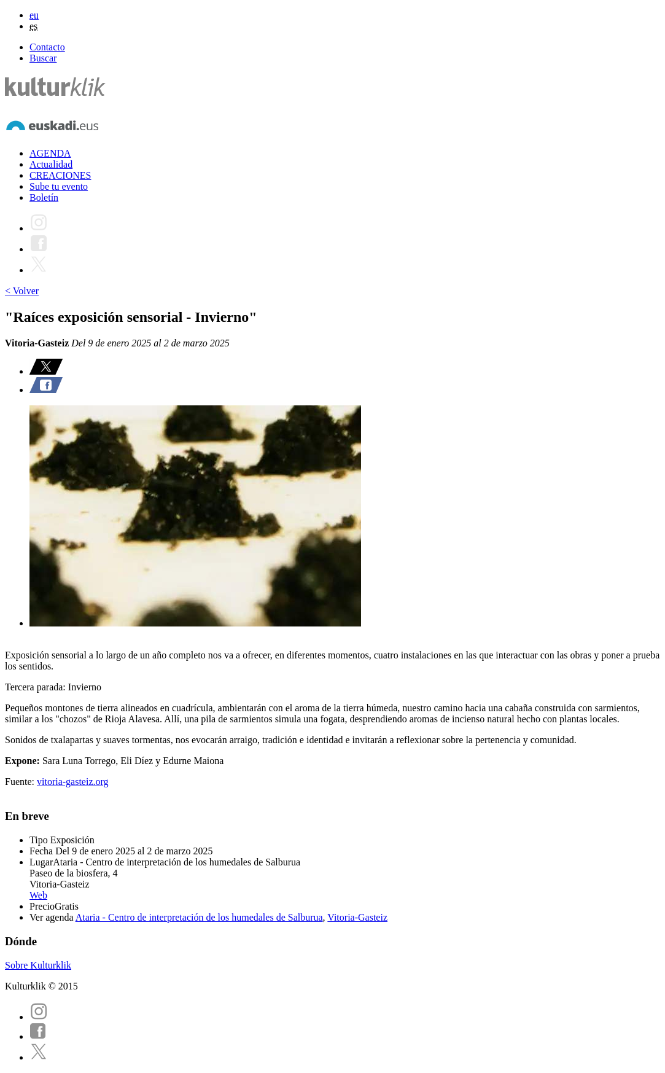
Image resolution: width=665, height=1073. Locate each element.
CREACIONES (60, 175)
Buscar (42, 58)
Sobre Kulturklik (38, 965)
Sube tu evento (58, 186)
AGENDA (50, 153)
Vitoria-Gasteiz (357, 917)
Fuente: (21, 781)
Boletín (43, 197)
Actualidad (50, 164)
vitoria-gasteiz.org (73, 781)
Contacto (47, 47)
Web (38, 895)
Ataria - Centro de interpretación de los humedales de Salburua (199, 917)
